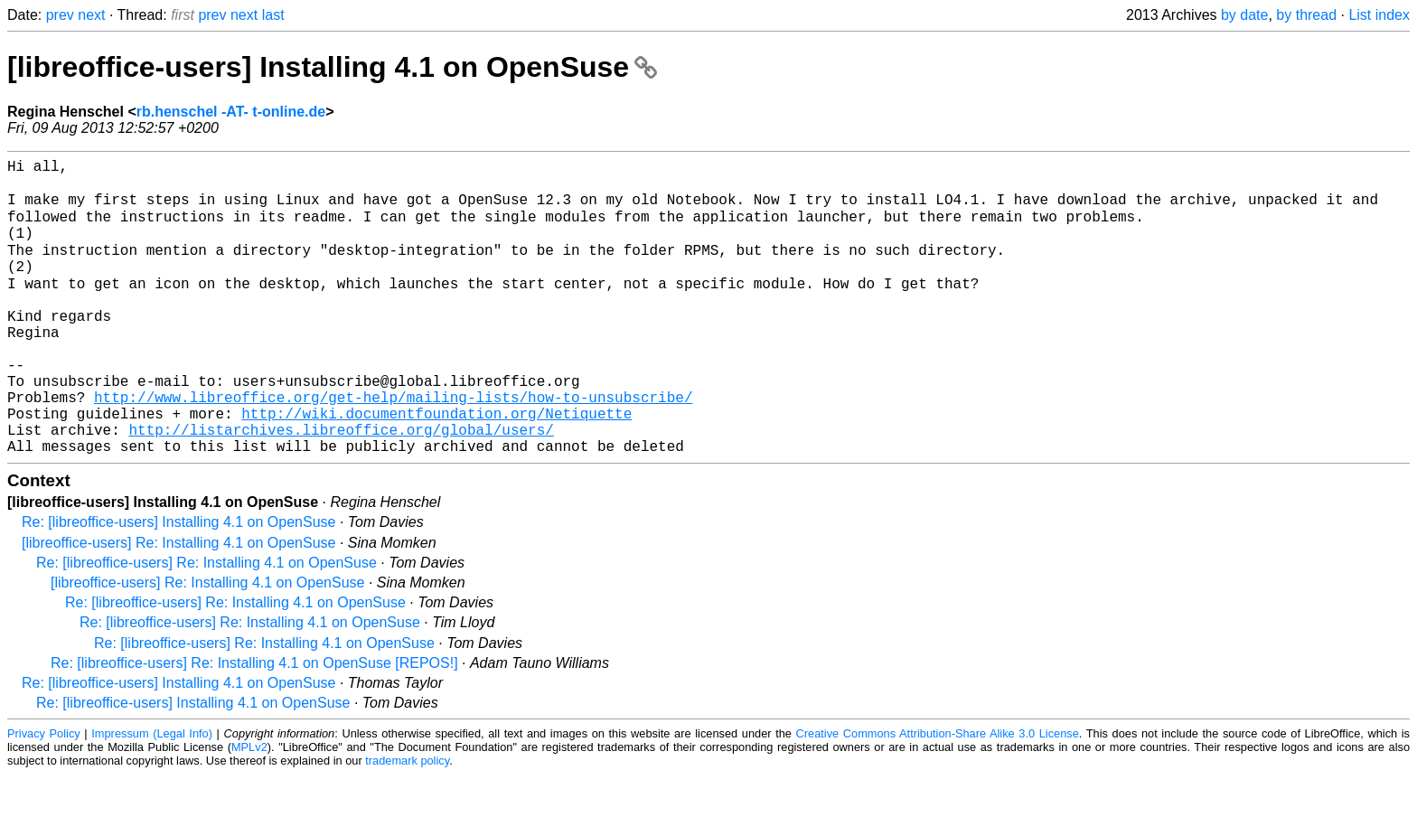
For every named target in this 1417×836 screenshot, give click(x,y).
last (273, 15)
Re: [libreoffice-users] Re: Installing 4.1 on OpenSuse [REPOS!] (254, 724)
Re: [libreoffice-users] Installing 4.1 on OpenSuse (178, 583)
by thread (1306, 15)
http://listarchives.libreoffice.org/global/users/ (340, 487)
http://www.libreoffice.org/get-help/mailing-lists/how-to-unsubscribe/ (393, 447)
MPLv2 (249, 808)
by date (1244, 15)
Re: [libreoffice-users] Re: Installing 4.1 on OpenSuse (206, 624)
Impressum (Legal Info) (151, 795)
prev (60, 15)
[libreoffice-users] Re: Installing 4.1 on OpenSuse (178, 604)
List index (1379, 15)
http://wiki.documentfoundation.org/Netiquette (436, 467)
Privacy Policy (43, 795)
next (91, 15)
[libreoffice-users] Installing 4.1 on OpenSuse (332, 67)
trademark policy (407, 822)
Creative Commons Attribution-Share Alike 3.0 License (937, 795)
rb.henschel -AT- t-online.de (231, 111)
